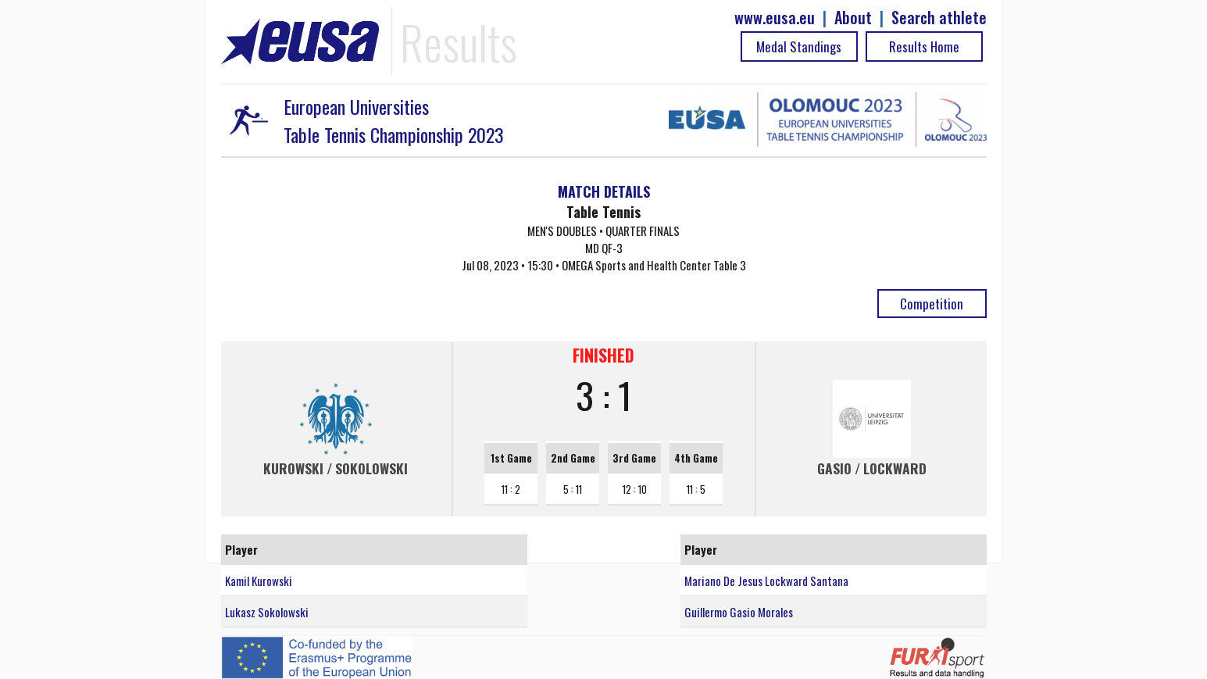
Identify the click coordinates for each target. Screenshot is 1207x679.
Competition (931, 303)
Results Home (924, 46)
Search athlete (939, 17)
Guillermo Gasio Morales (738, 611)
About (853, 17)
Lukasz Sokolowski (267, 611)
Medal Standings (798, 46)
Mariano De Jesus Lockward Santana (766, 580)
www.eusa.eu (774, 17)
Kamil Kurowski (258, 580)
